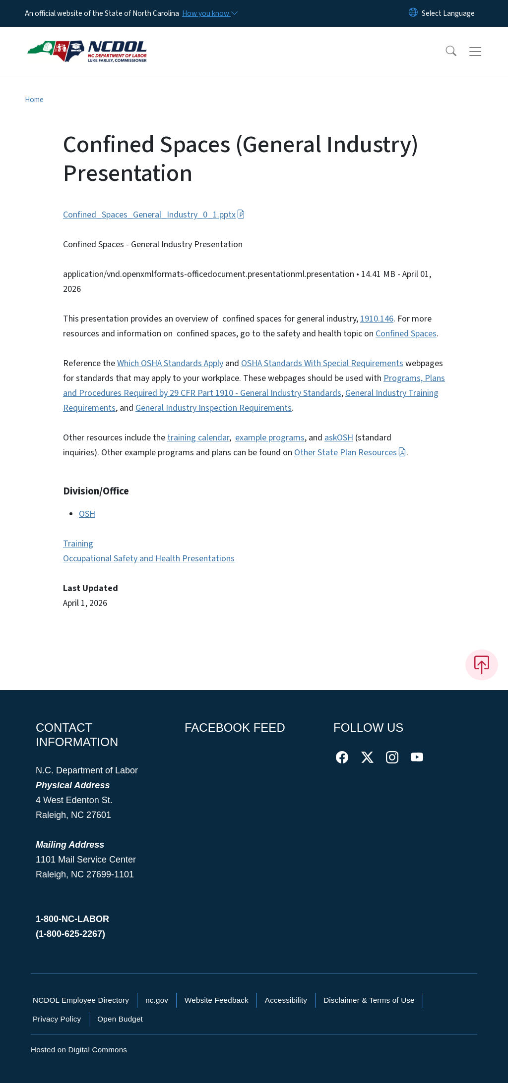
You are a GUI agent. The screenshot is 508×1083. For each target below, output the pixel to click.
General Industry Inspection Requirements (213, 408)
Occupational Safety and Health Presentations (149, 558)
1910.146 (376, 319)
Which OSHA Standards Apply (170, 363)
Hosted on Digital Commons (79, 1049)
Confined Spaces (406, 333)
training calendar (198, 438)
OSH (87, 514)
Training (78, 544)
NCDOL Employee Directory (81, 1000)
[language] (448, 13)
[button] (444, 51)
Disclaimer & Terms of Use (369, 1000)
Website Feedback (217, 1000)
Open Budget (120, 1019)
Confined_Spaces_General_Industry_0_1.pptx (154, 215)
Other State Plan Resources (350, 452)
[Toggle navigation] (484, 51)
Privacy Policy (57, 1019)
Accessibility (286, 1000)
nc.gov (156, 1000)
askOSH (338, 438)
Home (34, 99)
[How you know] (209, 13)
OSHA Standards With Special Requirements (322, 363)
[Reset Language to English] (413, 13)
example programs (270, 438)
